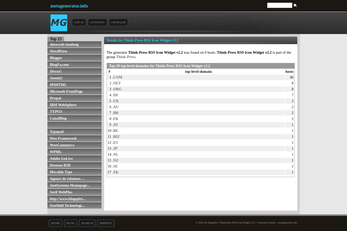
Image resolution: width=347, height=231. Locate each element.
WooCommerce (62, 145)
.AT (115, 125)
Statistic (97, 22)
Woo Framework (63, 138)
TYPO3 (56, 111)
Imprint (105, 223)
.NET (116, 83)
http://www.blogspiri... (68, 199)
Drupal (55, 98)
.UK (115, 101)
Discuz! (56, 71)
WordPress (58, 51)
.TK (115, 172)
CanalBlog (58, 118)
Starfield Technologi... (67, 205)
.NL (115, 154)
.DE (115, 95)
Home (55, 223)
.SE (115, 166)
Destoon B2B (60, 165)
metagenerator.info (69, 6)
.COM (117, 77)
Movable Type (61, 172)
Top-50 (79, 22)
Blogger (56, 58)
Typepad (57, 132)
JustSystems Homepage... (70, 185)
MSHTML (58, 85)
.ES (115, 142)
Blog (70, 223)
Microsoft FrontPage (66, 91)
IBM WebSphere (63, 105)
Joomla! (56, 78)
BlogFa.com (59, 64)
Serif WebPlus (61, 192)
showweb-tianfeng (64, 44)
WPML (56, 152)
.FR (115, 119)
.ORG (117, 89)
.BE (115, 131)
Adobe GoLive (61, 158)
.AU (115, 107)
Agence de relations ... (67, 179)
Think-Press (126, 57)
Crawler (118, 22)
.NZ (115, 160)
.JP (114, 148)
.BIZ (116, 136)
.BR (115, 113)
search (87, 223)
